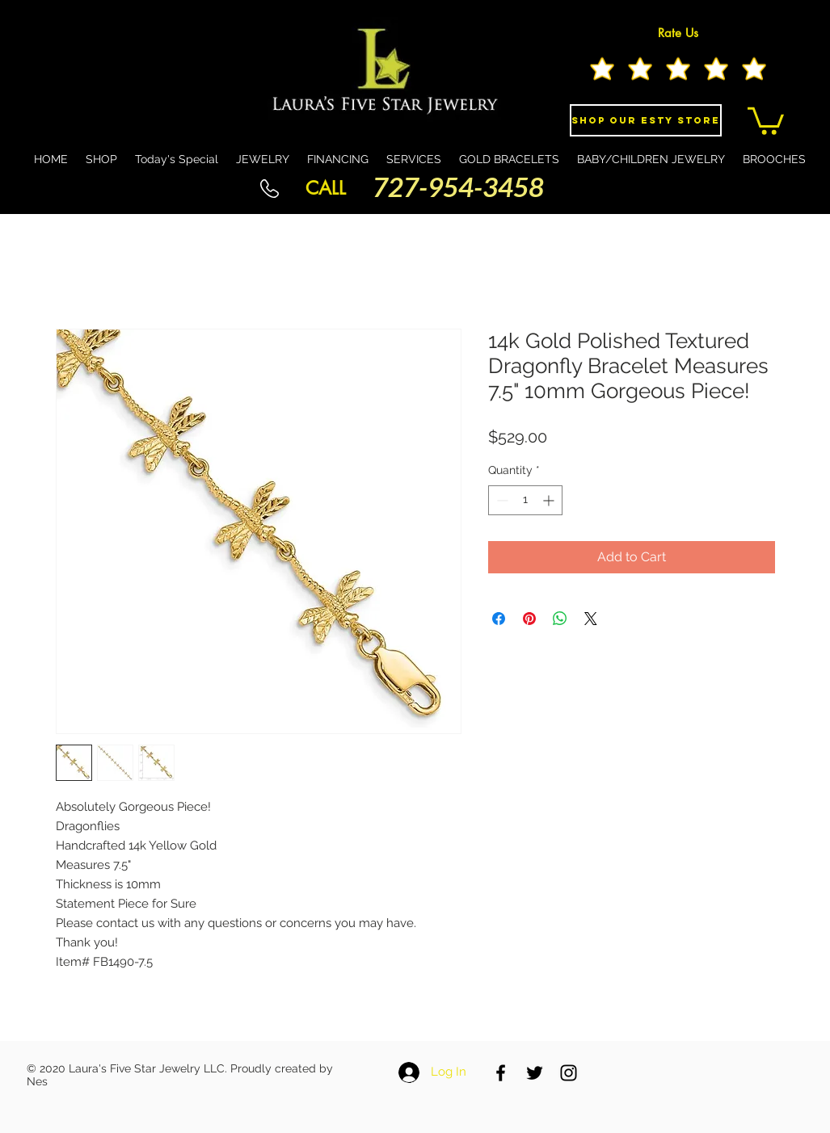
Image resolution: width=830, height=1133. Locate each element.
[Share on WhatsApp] (560, 618)
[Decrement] (501, 500)
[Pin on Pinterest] (529, 618)
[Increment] (550, 500)
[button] (766, 119)
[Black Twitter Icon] (535, 1073)
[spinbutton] (525, 500)
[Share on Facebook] (498, 618)
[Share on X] (590, 618)
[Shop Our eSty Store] (646, 120)
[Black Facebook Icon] (501, 1073)
